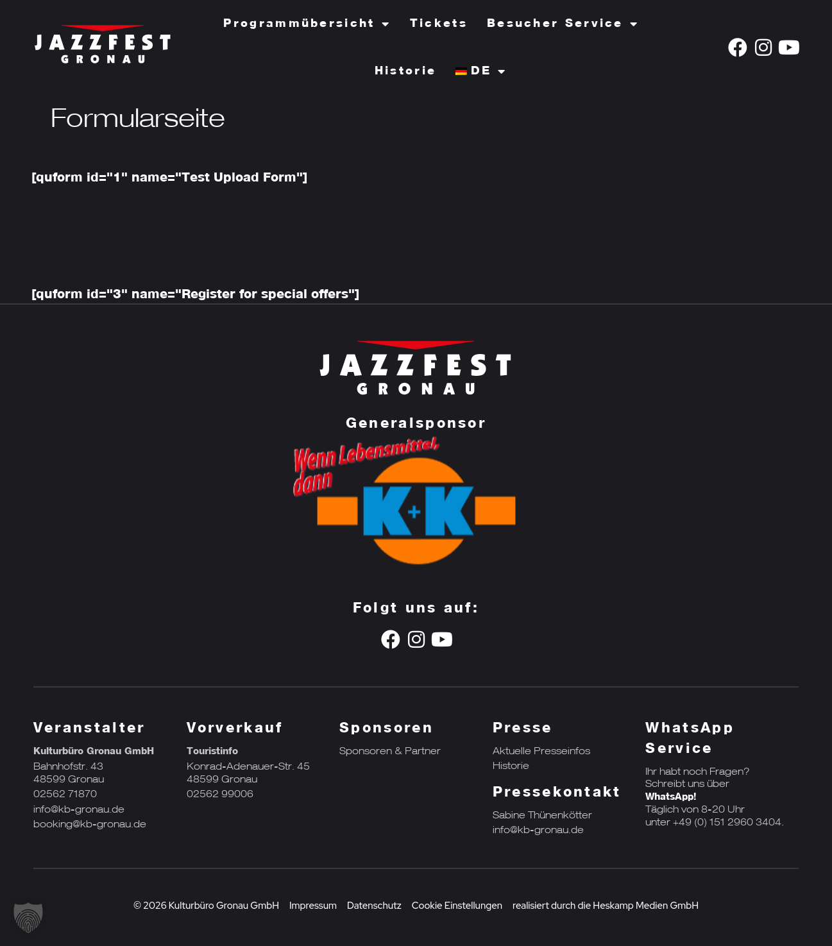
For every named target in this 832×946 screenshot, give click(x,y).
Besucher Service (563, 24)
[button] (28, 918)
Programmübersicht (306, 24)
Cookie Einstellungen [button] (457, 905)
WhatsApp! (670, 797)
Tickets (439, 23)
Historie (405, 71)
